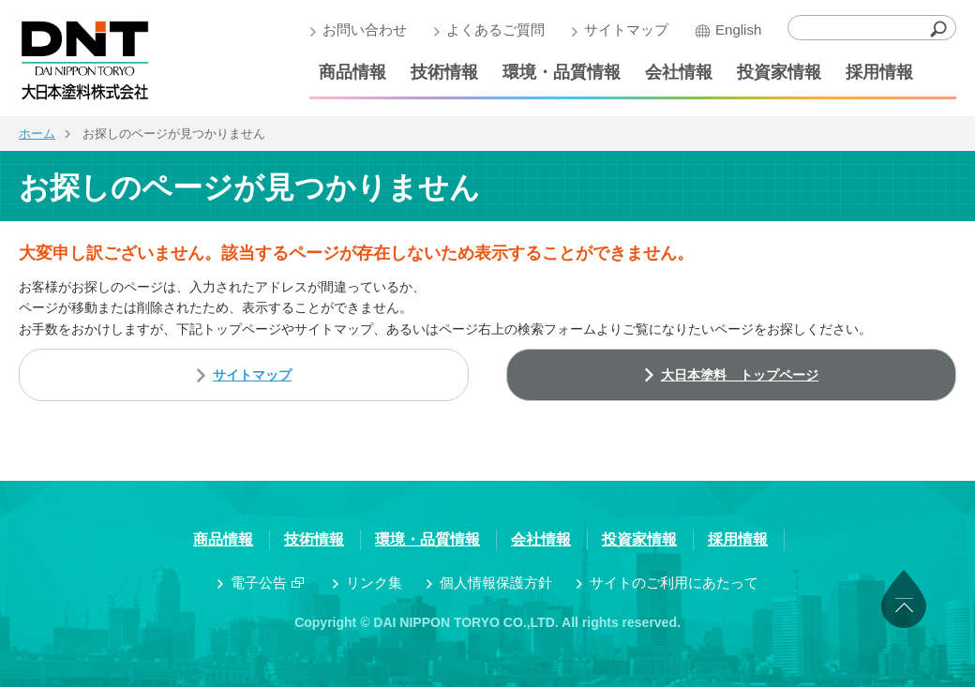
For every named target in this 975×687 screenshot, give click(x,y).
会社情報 (678, 72)
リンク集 (374, 582)
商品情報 (352, 72)
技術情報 (444, 72)
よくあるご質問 (495, 29)
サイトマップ (626, 29)
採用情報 (879, 72)
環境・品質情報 (561, 72)
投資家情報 (779, 72)
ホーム (37, 134)
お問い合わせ (364, 29)
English (738, 29)
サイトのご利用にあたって (674, 582)
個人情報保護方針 (496, 582)
